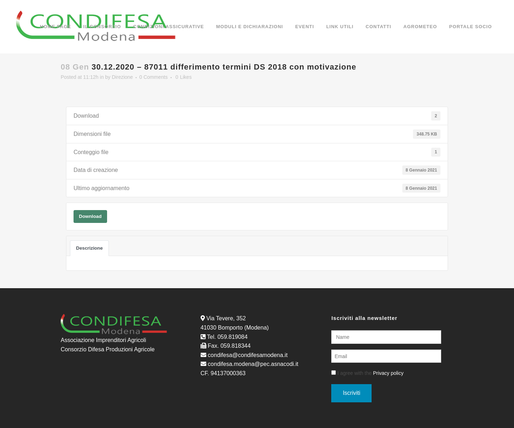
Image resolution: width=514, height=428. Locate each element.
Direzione (122, 77)
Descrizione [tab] (89, 248)
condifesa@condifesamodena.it (248, 355)
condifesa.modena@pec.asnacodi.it (253, 364)
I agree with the (367, 373)
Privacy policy (388, 373)
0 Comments (153, 77)
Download (90, 216)
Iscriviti (351, 393)
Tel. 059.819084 (227, 337)
